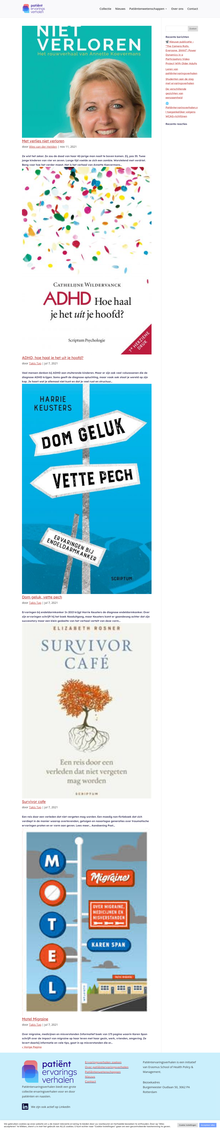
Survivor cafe (34, 801)
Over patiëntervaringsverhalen (106, 1067)
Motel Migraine (35, 1019)
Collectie (105, 9)
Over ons (177, 9)
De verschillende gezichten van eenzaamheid (176, 93)
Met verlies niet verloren (43, 141)
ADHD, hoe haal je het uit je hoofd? (52, 357)
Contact (192, 9)
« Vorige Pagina (32, 1047)
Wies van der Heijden (43, 147)
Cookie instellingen (187, 1125)
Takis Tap (35, 363)
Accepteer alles (208, 1125)
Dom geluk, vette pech (42, 597)
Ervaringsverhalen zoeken (103, 1062)
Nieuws (120, 9)
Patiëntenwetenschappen (146, 9)
